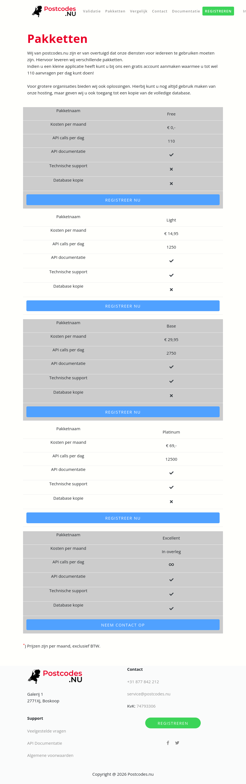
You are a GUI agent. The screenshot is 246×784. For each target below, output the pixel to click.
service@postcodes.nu (148, 694)
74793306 (146, 706)
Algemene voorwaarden (50, 755)
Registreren (173, 723)
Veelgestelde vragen (46, 731)
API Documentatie (44, 743)
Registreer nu (123, 200)
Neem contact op (123, 625)
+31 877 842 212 (143, 681)
